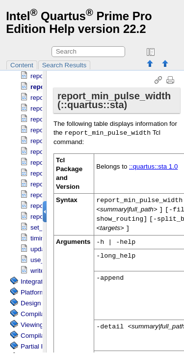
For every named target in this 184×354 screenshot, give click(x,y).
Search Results (64, 65)
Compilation (38, 318)
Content (21, 65)
